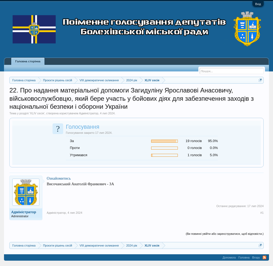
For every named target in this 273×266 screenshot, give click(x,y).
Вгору (256, 257)
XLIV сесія (37, 113)
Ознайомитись (59, 178)
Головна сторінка (27, 61)
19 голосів (194, 141)
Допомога (229, 257)
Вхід (258, 4)
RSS (264, 257)
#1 (262, 212)
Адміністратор (88, 113)
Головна (244, 257)
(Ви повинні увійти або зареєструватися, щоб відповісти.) (225, 233)
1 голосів (195, 155)
